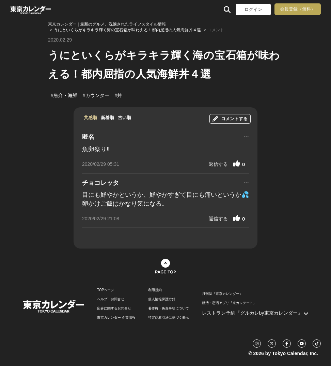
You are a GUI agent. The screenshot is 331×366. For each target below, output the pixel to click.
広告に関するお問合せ (114, 308)
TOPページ (105, 290)
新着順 (107, 117)
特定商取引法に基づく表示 (168, 317)
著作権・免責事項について (168, 308)
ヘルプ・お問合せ (110, 299)
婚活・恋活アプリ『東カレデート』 (229, 303)
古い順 (124, 117)
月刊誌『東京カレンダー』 (222, 294)
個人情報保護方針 (161, 299)
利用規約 (155, 290)
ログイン (253, 9)
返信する (218, 164)
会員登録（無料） (297, 9)
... (246, 135)
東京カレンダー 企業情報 (116, 317)
